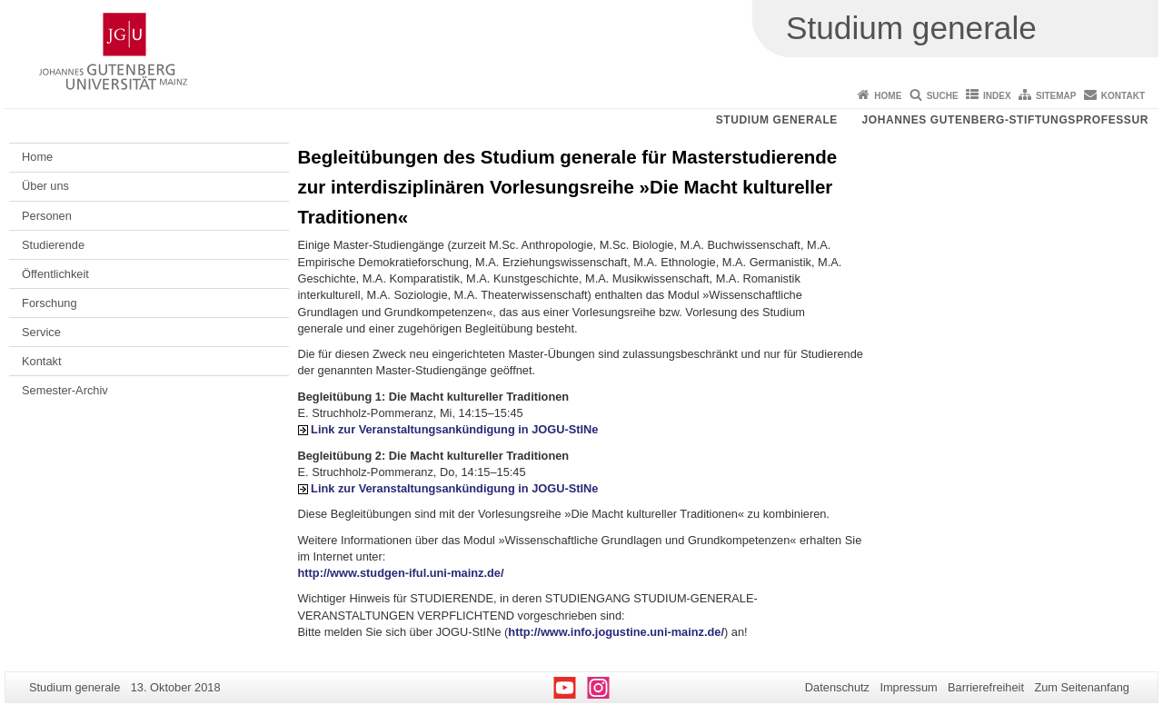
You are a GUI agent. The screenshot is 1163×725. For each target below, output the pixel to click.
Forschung (49, 303)
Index (997, 96)
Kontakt (1123, 96)
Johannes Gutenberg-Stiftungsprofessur (1004, 120)
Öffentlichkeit (55, 274)
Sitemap (1056, 96)
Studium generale (777, 120)
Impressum (908, 687)
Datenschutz (837, 687)
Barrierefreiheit (986, 687)
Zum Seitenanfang (1081, 687)
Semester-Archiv (65, 390)
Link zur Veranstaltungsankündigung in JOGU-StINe (454, 429)
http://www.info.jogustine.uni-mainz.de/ (616, 632)
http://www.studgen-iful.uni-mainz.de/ (401, 573)
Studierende (53, 245)
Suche (943, 96)
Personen (47, 216)
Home (887, 96)
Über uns (45, 186)
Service (41, 332)
